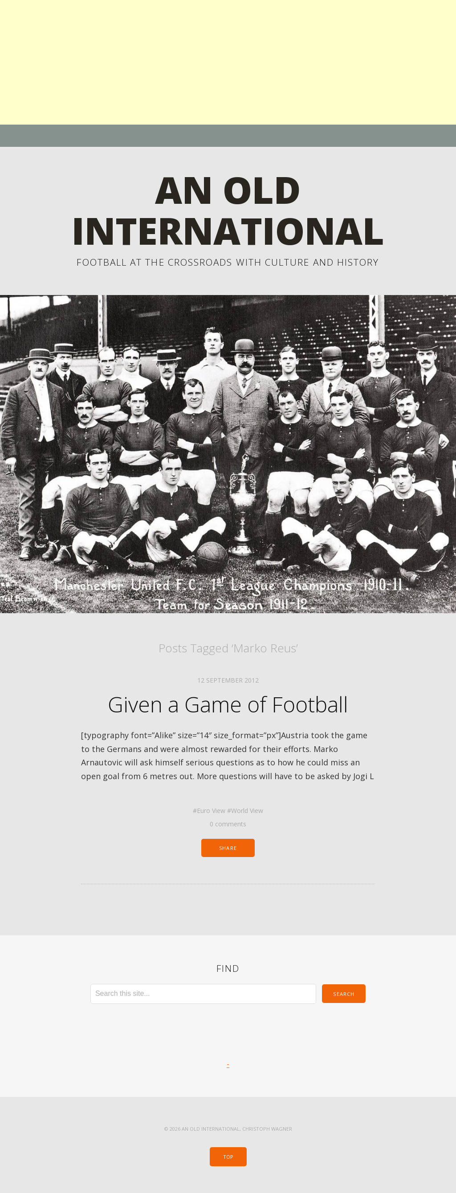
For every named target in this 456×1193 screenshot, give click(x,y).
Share (228, 848)
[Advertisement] (228, 62)
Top (228, 1156)
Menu (228, 136)
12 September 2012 (228, 680)
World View (247, 810)
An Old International (228, 210)
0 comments (228, 824)
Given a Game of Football (228, 704)
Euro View (211, 810)
